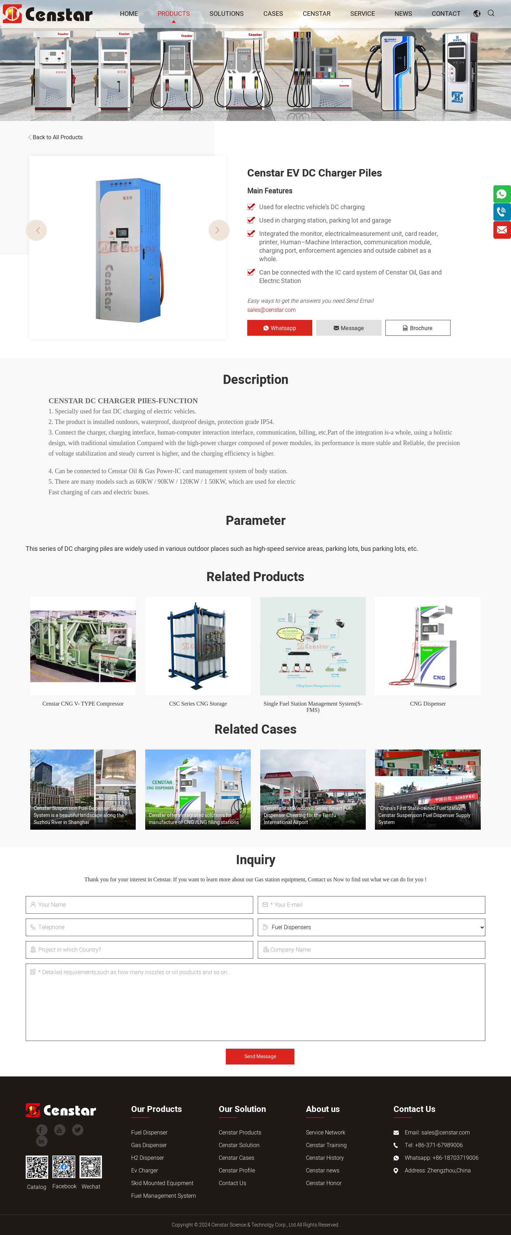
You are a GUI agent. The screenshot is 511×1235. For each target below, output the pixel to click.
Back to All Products (54, 137)
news (403, 14)
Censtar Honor (323, 1183)
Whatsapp (279, 328)
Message (349, 328)
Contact (446, 14)
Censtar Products (240, 1132)
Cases (273, 14)
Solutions (227, 14)
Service (362, 14)
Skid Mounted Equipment (162, 1183)
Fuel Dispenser (149, 1132)
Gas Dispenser (149, 1145)
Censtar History (325, 1158)
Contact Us (232, 1183)
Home (129, 14)
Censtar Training (326, 1145)
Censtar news (322, 1170)
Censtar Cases (236, 1158)
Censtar (317, 14)
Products (174, 14)
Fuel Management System (163, 1196)
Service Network (325, 1132)
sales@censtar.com (271, 310)
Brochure (418, 328)
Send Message (260, 1056)
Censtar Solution (239, 1145)
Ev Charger (144, 1170)
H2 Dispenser (147, 1158)
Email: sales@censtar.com (437, 1132)
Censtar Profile (237, 1170)
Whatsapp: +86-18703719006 (442, 1158)
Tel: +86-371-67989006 (434, 1145)
